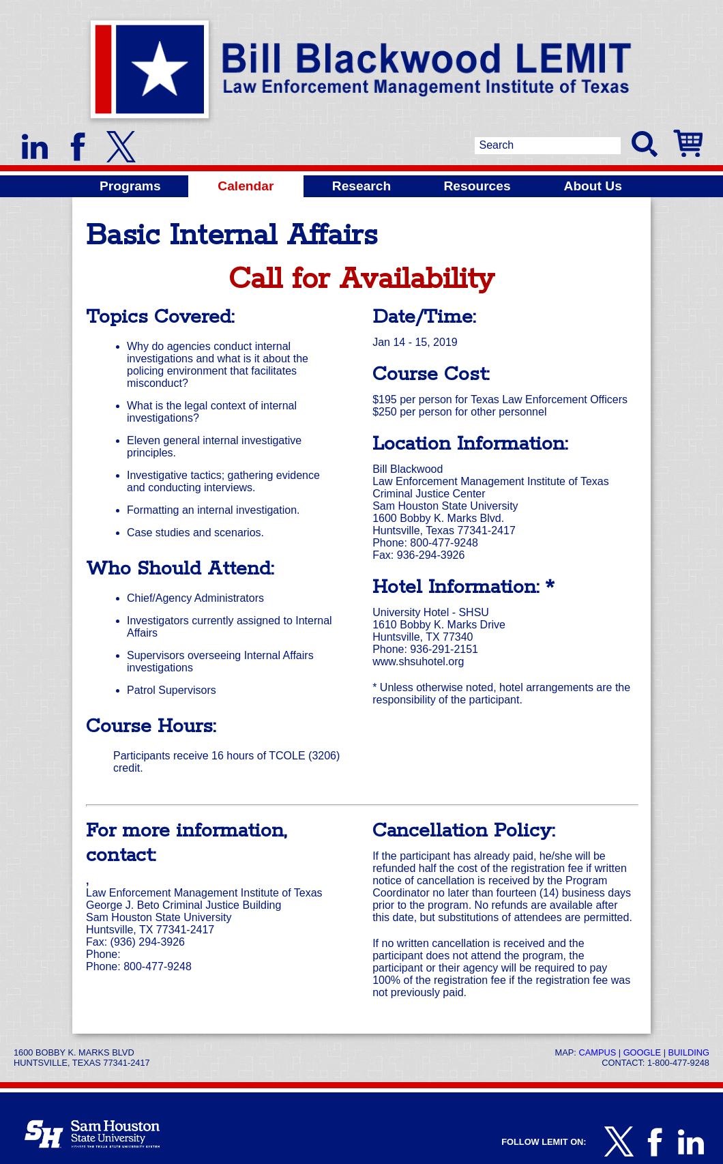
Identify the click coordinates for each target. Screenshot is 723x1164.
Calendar (246, 186)
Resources (477, 186)
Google (642, 1052)
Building (688, 1052)
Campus (597, 1052)
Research (361, 186)
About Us (593, 186)
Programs (130, 186)
